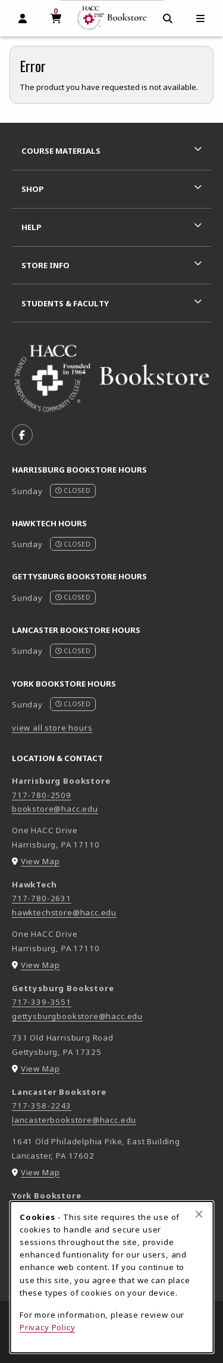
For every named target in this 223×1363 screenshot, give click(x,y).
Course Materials (60, 150)
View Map (40, 861)
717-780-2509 (41, 795)
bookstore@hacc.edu (55, 808)
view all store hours (52, 727)
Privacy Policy (48, 1327)
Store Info (45, 265)
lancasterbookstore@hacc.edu (74, 1119)
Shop (32, 189)
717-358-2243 (41, 1105)
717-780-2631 (41, 898)
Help (31, 227)
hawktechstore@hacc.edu (64, 912)
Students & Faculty (65, 303)
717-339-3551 (41, 1001)
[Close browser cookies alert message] (198, 1214)
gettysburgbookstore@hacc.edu (77, 1016)
